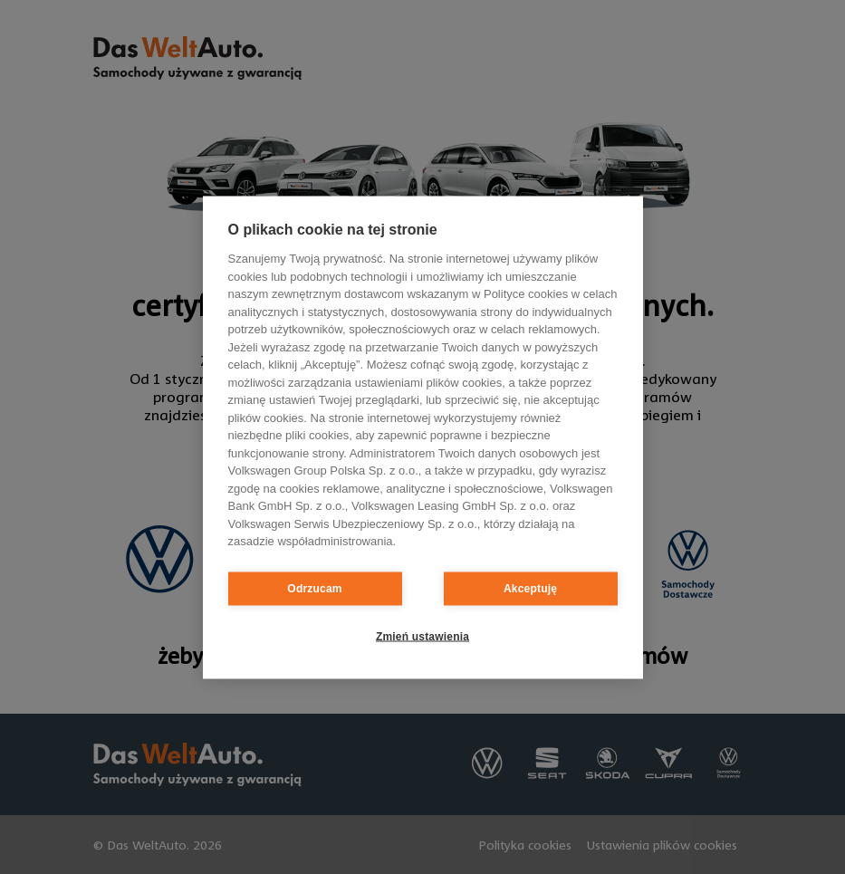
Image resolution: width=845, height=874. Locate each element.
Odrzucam (314, 588)
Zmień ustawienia (422, 636)
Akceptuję (530, 588)
